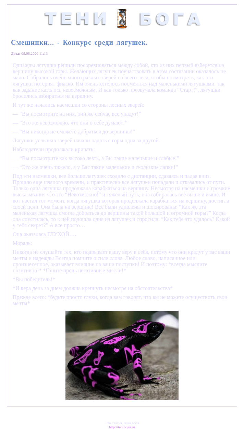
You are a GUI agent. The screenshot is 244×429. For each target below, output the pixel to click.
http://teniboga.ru (122, 427)
